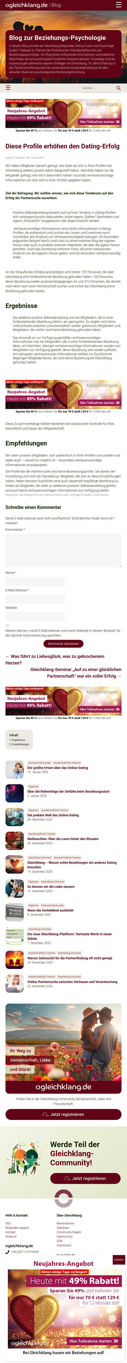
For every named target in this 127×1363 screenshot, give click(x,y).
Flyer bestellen (14, 1291)
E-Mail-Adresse (17, 590)
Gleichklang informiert (31, 494)
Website (11, 608)
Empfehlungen (20, 744)
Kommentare (101, 494)
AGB (59, 1241)
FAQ (8, 1223)
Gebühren (63, 1228)
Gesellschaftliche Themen (67, 762)
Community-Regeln (69, 1232)
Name (10, 573)
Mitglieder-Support (17, 1228)
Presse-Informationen (19, 1287)
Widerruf (10, 1236)
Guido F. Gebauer (14, 157)
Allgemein (33, 786)
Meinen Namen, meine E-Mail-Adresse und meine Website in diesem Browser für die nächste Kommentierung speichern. (63, 633)
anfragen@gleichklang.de (27, 1261)
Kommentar (15, 530)
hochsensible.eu (15, 1318)
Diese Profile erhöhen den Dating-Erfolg (62, 146)
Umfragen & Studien (81, 494)
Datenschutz (65, 1236)
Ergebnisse (18, 740)
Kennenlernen (65, 1223)
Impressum (64, 1245)
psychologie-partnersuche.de (23, 1336)
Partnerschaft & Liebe (57, 494)
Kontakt (10, 1232)
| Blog (33, 5)
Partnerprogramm (17, 1296)
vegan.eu (11, 1314)
